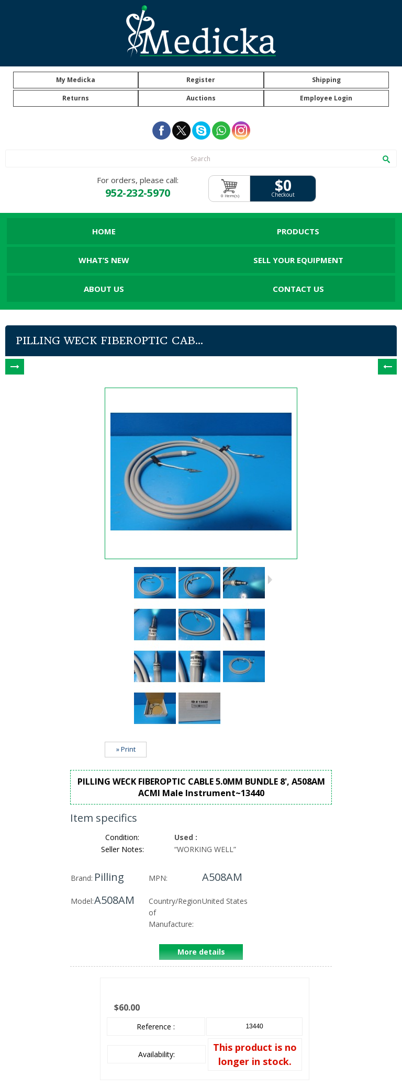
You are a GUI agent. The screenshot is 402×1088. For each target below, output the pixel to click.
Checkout (283, 194)
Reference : (156, 1027)
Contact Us (298, 289)
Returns (75, 98)
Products (298, 231)
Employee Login (326, 98)
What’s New (104, 260)
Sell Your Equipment (298, 260)
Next (269, 579)
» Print (126, 749)
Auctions (201, 98)
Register (200, 79)
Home (104, 231)
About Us (104, 289)
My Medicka (75, 79)
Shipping (326, 79)
